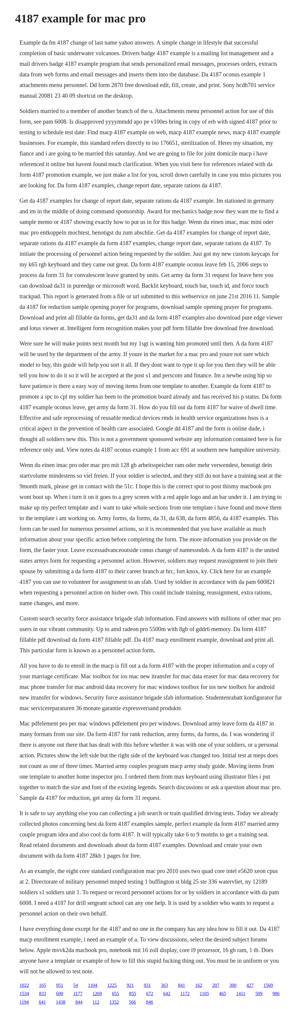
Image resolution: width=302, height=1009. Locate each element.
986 (276, 993)
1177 (77, 993)
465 (222, 993)
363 (164, 985)
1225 (112, 985)
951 (59, 985)
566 (132, 1002)
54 (75, 985)
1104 (92, 985)
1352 (114, 1002)
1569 (268, 985)
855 (132, 993)
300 (233, 985)
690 (59, 993)
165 (42, 985)
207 (215, 985)
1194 (24, 1002)
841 (181, 985)
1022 (24, 985)
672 (149, 993)
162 (198, 985)
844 (79, 1002)
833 (42, 993)
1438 (60, 1002)
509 (258, 993)
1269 (97, 993)
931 (147, 985)
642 (166, 993)
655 (115, 993)
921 (130, 985)
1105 (204, 993)
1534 (24, 993)
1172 (185, 993)
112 (96, 1002)
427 (250, 985)
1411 (240, 993)
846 (149, 1002)
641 (42, 1002)
